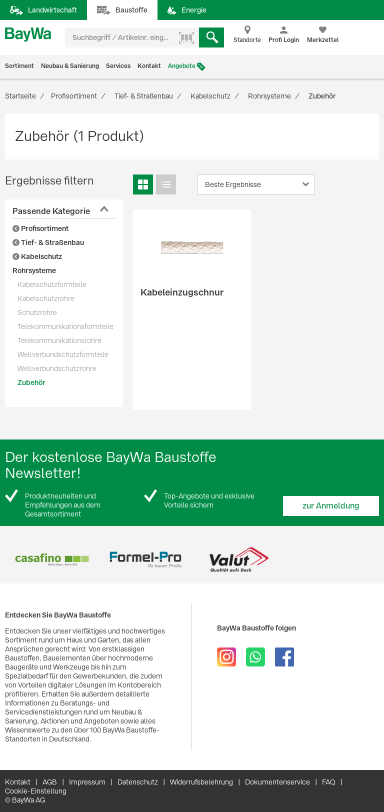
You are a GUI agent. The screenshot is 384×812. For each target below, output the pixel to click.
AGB (49, 782)
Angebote (182, 66)
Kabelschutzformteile (52, 284)
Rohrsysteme (34, 270)
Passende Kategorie (51, 211)
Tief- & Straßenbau (48, 242)
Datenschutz (138, 782)
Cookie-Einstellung (35, 791)
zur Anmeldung (331, 505)
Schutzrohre (37, 312)
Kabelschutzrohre (46, 298)
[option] (51, 560)
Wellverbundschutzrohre (57, 368)
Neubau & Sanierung (70, 66)
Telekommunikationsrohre (60, 340)
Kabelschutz (37, 256)
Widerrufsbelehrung (201, 782)
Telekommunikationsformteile (66, 326)
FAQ (329, 782)
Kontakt (149, 66)
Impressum (87, 782)
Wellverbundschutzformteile (63, 354)
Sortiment (19, 66)
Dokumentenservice (277, 782)
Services (118, 66)
